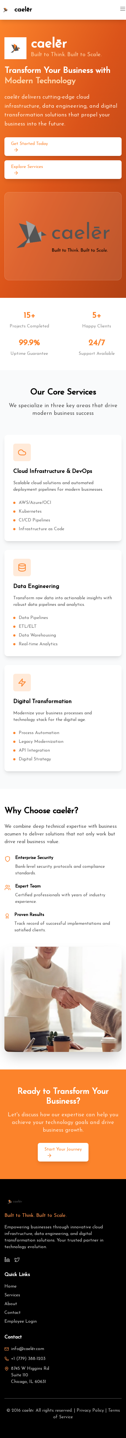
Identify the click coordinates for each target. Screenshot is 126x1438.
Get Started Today (29, 147)
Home (10, 1286)
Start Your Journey (63, 1152)
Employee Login (20, 1321)
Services (12, 1295)
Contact (12, 1313)
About (10, 1304)
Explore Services (27, 170)
